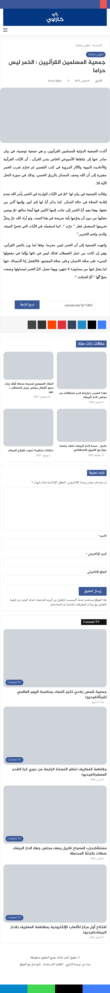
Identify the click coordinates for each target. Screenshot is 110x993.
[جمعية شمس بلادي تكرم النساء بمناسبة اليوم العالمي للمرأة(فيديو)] (55, 658)
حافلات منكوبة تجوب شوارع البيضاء (30, 450)
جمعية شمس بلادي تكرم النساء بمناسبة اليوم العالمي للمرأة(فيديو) (62, 694)
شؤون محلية (82, 45)
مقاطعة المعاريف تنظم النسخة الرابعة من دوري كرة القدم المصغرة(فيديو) (59, 772)
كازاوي (98, 80)
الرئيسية (99, 45)
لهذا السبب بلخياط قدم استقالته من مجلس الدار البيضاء (83, 395)
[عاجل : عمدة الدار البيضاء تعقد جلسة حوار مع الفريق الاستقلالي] (82, 425)
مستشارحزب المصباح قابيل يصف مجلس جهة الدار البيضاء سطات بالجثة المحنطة (60, 851)
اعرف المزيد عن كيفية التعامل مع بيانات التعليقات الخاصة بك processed (58, 602)
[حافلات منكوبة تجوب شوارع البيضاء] (28, 427)
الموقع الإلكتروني (97, 572)
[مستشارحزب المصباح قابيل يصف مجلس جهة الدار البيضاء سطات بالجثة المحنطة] (55, 815)
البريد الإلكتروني (96, 554)
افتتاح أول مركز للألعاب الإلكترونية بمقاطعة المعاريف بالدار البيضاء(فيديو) (58, 930)
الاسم (102, 536)
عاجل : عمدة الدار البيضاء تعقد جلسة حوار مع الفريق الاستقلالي (83, 448)
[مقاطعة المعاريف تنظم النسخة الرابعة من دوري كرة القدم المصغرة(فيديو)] (55, 736)
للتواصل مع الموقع (30, 964)
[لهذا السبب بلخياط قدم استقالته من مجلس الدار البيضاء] (82, 370)
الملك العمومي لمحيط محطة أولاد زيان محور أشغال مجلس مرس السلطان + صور (29, 387)
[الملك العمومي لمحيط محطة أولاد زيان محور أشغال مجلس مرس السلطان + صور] (28, 366)
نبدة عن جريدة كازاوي (78, 964)
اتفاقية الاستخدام (53, 964)
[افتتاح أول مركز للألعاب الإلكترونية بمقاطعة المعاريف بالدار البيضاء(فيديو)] (55, 893)
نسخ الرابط (27, 305)
